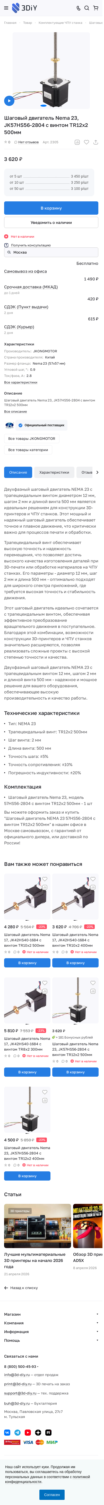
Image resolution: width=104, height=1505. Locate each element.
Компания (14, 1325)
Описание (18, 472)
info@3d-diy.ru (17, 1377)
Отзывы (88, 472)
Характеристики (54, 472)
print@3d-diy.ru (17, 1386)
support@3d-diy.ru (20, 1395)
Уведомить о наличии (51, 222)
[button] (43, 106)
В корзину (51, 208)
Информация (16, 1334)
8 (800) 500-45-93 (20, 1369)
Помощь (12, 1342)
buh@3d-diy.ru (17, 1405)
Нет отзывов (26, 142)
